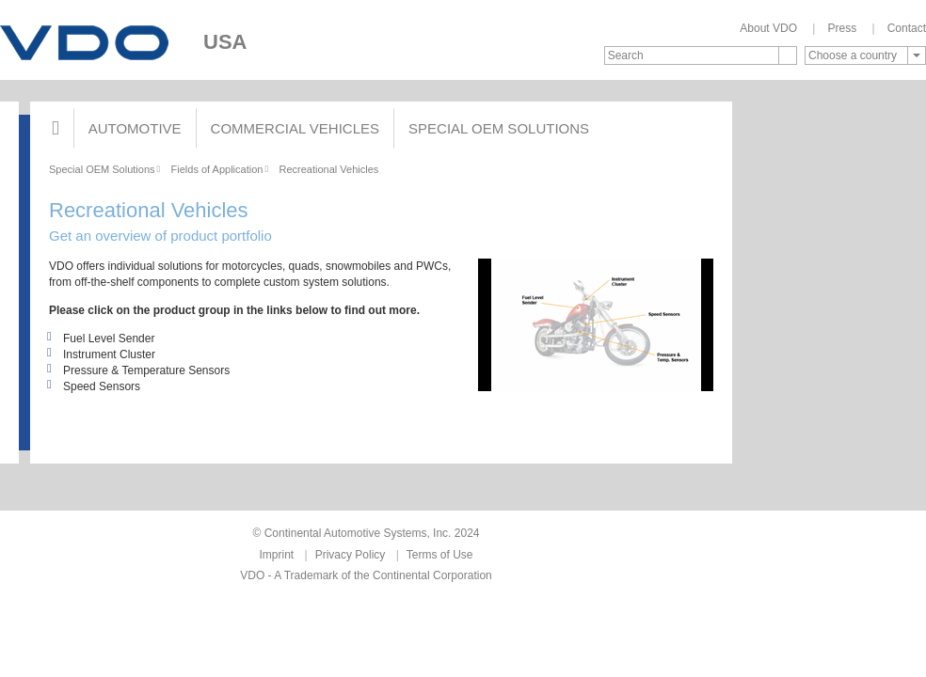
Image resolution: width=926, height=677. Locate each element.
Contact (906, 28)
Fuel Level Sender (101, 338)
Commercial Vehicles (295, 128)
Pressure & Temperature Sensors (139, 370)
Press (841, 28)
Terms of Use (440, 554)
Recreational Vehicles (328, 169)
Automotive (135, 128)
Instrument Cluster (102, 354)
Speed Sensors (94, 386)
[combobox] (865, 55)
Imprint (277, 554)
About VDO (768, 28)
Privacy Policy (350, 554)
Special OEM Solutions (498, 128)
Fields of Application (217, 169)
